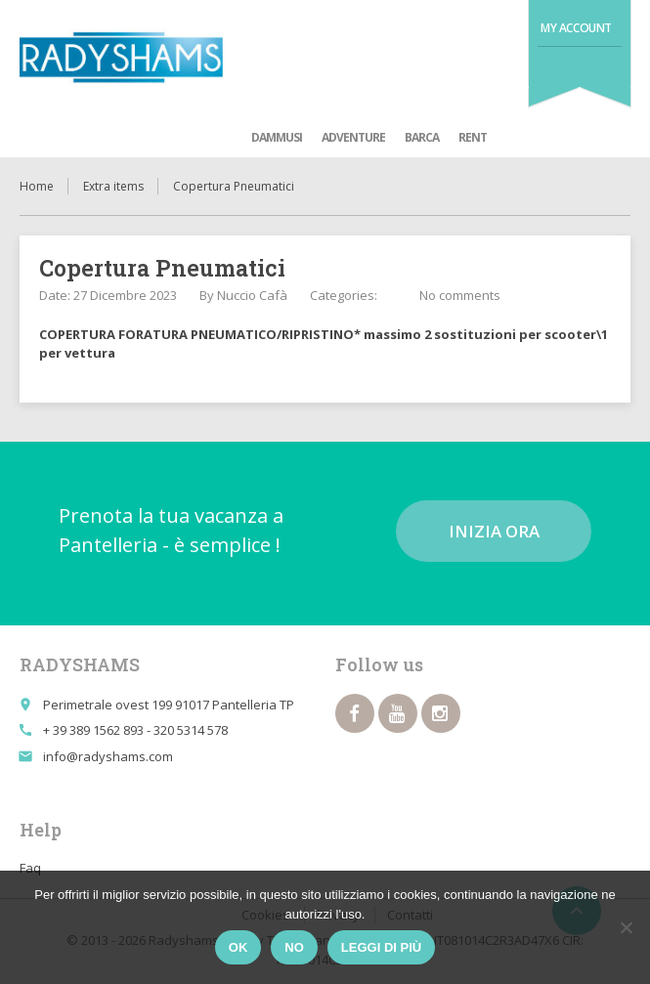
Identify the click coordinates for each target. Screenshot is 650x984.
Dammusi (276, 137)
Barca (422, 137)
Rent (472, 137)
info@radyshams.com (108, 756)
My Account (576, 28)
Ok (238, 947)
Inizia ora (494, 531)
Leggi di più (381, 947)
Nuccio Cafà (252, 295)
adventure (353, 137)
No (294, 947)
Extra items (113, 186)
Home (37, 186)
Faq (30, 868)
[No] (625, 927)
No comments (459, 295)
